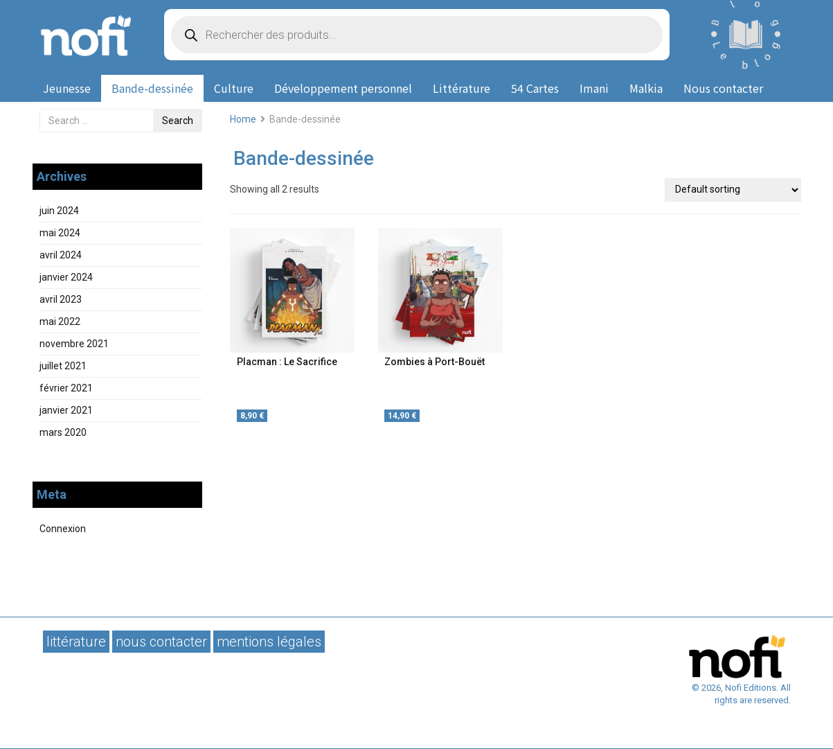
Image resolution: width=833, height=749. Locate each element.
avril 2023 (60, 299)
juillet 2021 (63, 365)
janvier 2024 (66, 277)
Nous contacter (723, 88)
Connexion (62, 528)
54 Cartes (535, 88)
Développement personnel (343, 88)
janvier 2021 (66, 410)
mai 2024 (59, 232)
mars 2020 (63, 432)
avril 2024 (60, 255)
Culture (233, 88)
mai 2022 (59, 321)
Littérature (461, 88)
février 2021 (66, 388)
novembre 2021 (74, 343)
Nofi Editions (88, 34)
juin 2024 (59, 210)
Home (243, 119)
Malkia (646, 88)
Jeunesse (67, 88)
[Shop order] (732, 190)
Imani (594, 88)
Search (177, 120)
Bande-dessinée (152, 88)
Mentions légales (269, 641)
